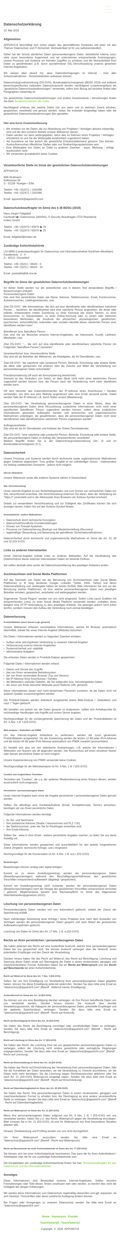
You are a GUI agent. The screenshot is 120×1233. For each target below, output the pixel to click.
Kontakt (73, 1216)
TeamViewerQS (49, 1222)
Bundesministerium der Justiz (32, 101)
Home (46, 1216)
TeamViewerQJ (70, 1222)
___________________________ (108, 9)
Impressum (59, 1216)
